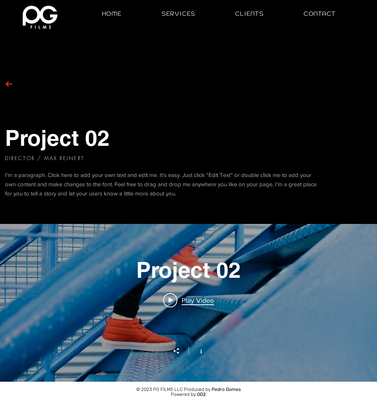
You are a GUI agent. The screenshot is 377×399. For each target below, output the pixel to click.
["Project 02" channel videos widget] (188, 303)
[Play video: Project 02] (188, 300)
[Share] (180, 351)
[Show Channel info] (197, 350)
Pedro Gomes (226, 389)
